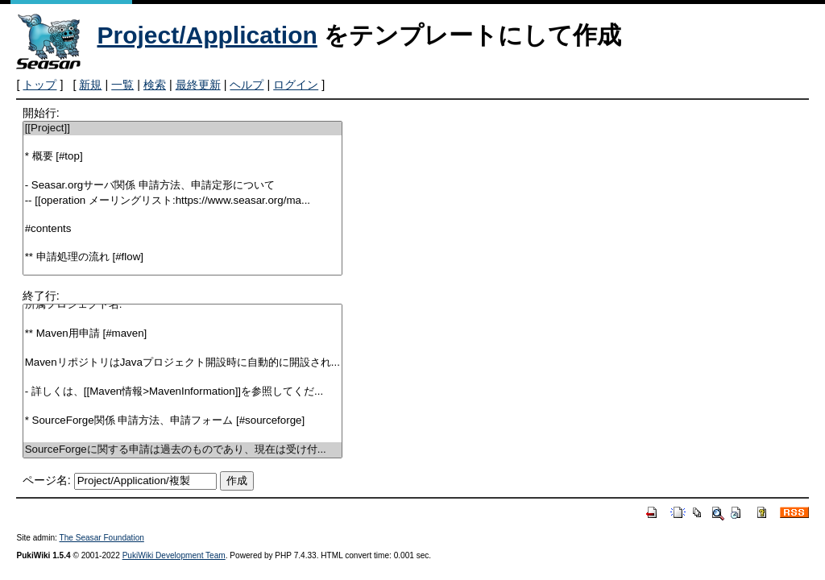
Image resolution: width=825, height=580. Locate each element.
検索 (154, 84)
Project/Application (207, 35)
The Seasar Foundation (102, 537)
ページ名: (47, 480)
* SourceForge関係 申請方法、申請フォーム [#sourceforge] (182, 421)
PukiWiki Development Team (174, 555)
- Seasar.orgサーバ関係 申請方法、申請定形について (182, 185)
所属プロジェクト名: (182, 305)
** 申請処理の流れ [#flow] (182, 257)
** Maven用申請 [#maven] (182, 334)
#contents (182, 229)
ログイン (295, 84)
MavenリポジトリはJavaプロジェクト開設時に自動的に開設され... (182, 363)
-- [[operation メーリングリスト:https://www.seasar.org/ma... (182, 201)
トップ (39, 84)
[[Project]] (182, 128)
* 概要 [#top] (182, 156)
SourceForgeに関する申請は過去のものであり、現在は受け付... (182, 450)
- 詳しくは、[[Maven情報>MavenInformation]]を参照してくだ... (182, 392)
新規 (90, 84)
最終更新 (198, 84)
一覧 (122, 84)
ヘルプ (246, 84)
